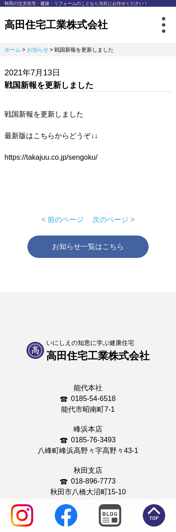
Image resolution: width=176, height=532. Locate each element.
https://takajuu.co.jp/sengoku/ (50, 157)
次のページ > (113, 219)
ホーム (12, 50)
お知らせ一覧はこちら (88, 246)
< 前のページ (62, 219)
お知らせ (37, 50)
